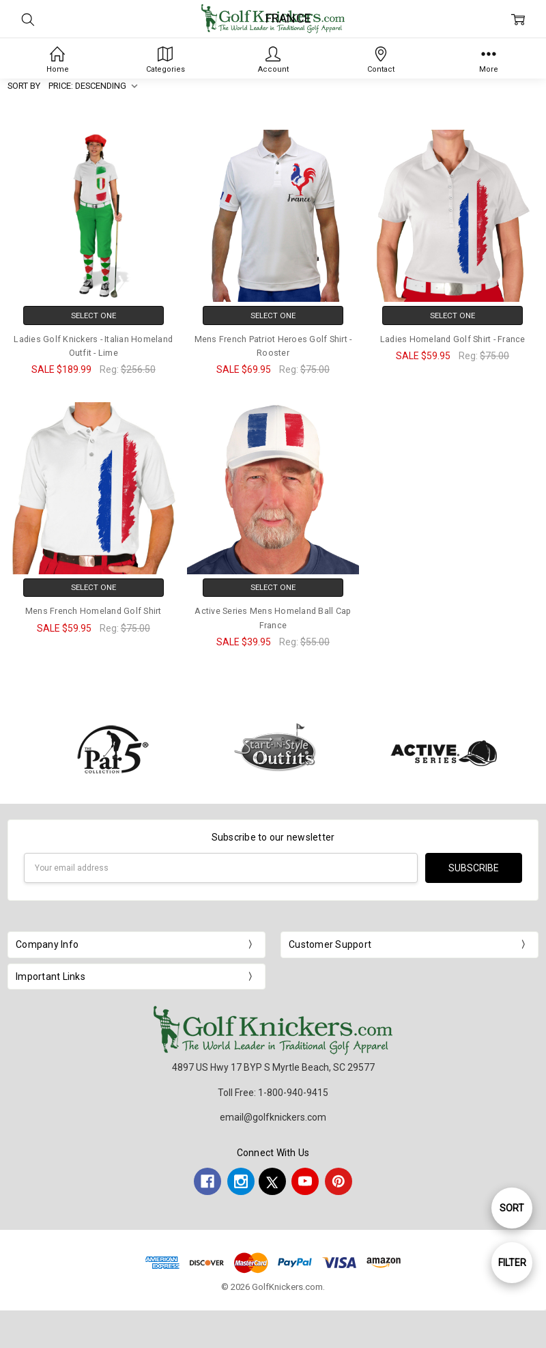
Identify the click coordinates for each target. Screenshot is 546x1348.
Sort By (24, 86)
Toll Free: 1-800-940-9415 (273, 1092)
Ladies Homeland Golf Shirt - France (453, 339)
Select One (93, 315)
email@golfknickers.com (273, 1117)
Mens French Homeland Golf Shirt (93, 611)
